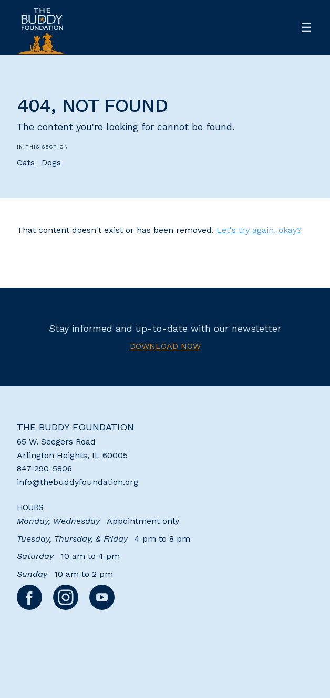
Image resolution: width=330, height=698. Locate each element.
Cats (26, 162)
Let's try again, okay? (259, 230)
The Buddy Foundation (75, 426)
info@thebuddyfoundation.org (77, 482)
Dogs (51, 162)
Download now (165, 346)
